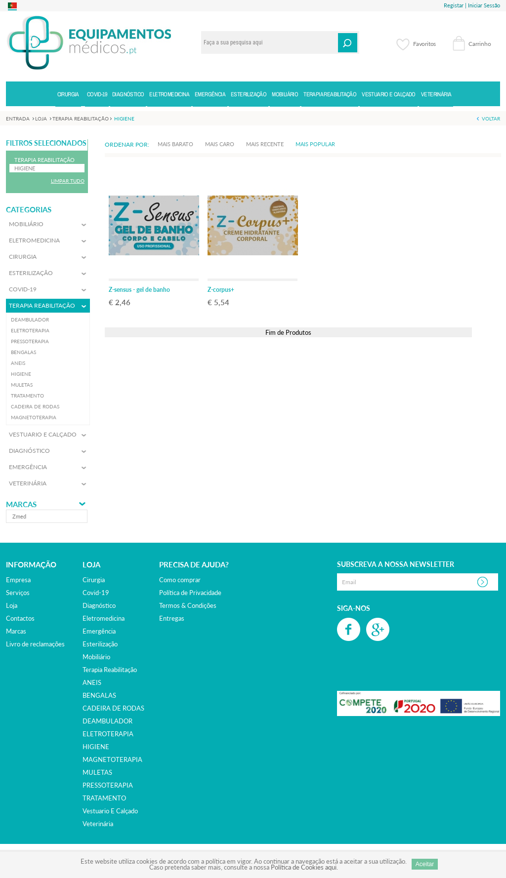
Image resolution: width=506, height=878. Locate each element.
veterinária (98, 824)
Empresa (18, 580)
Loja (11, 605)
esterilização (100, 644)
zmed (19, 516)
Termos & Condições (187, 605)
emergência (99, 631)
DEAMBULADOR (107, 721)
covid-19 (96, 593)
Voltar (491, 118)
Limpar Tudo (67, 181)
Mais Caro (219, 144)
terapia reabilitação (110, 670)
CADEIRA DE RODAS (113, 708)
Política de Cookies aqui (304, 867)
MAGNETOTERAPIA (112, 759)
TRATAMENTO (104, 798)
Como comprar (180, 580)
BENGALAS (99, 695)
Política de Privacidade (190, 593)
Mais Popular (315, 144)
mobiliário (96, 657)
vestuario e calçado (110, 811)
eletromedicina (104, 618)
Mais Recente (265, 144)
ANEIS (92, 682)
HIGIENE (96, 747)
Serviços (18, 593)
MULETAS (97, 772)
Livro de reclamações (35, 644)
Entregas (171, 618)
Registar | (455, 5)
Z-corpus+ (221, 289)
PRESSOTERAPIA (108, 785)
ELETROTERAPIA (108, 734)
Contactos (20, 618)
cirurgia (94, 580)
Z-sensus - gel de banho (139, 289)
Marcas (21, 504)
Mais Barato (175, 144)
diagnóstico (99, 605)
